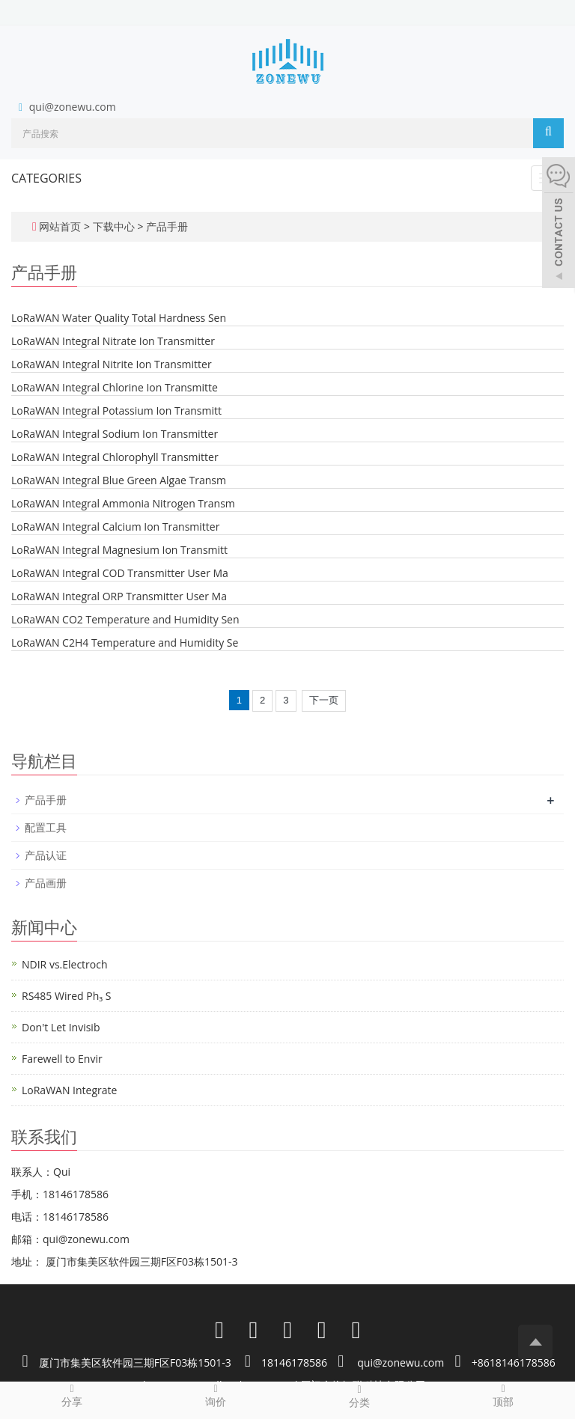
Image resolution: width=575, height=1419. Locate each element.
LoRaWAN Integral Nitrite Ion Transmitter (111, 364)
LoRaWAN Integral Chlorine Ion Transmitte (114, 387)
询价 (216, 1395)
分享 (72, 1395)
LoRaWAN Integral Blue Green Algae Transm (118, 480)
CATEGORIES (46, 178)
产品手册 (165, 226)
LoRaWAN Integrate (69, 1090)
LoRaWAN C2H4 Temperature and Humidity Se (124, 642)
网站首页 (60, 226)
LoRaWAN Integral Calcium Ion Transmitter (115, 526)
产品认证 (46, 855)
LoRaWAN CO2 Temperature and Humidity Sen (125, 619)
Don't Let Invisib (61, 1027)
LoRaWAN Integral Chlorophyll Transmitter (115, 457)
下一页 (323, 700)
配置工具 (46, 827)
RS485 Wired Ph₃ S (66, 996)
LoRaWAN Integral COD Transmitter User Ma (119, 573)
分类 (359, 1395)
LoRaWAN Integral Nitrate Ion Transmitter (113, 341)
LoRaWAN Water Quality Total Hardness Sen (118, 318)
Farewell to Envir (62, 1059)
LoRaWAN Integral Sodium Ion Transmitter (114, 434)
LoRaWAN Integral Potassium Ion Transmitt (116, 410)
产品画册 (46, 883)
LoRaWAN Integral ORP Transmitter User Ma (119, 596)
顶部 (503, 1395)
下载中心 (115, 226)
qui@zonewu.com (72, 107)
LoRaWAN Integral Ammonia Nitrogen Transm (123, 503)
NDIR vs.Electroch (65, 964)
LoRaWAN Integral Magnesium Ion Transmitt (119, 550)
